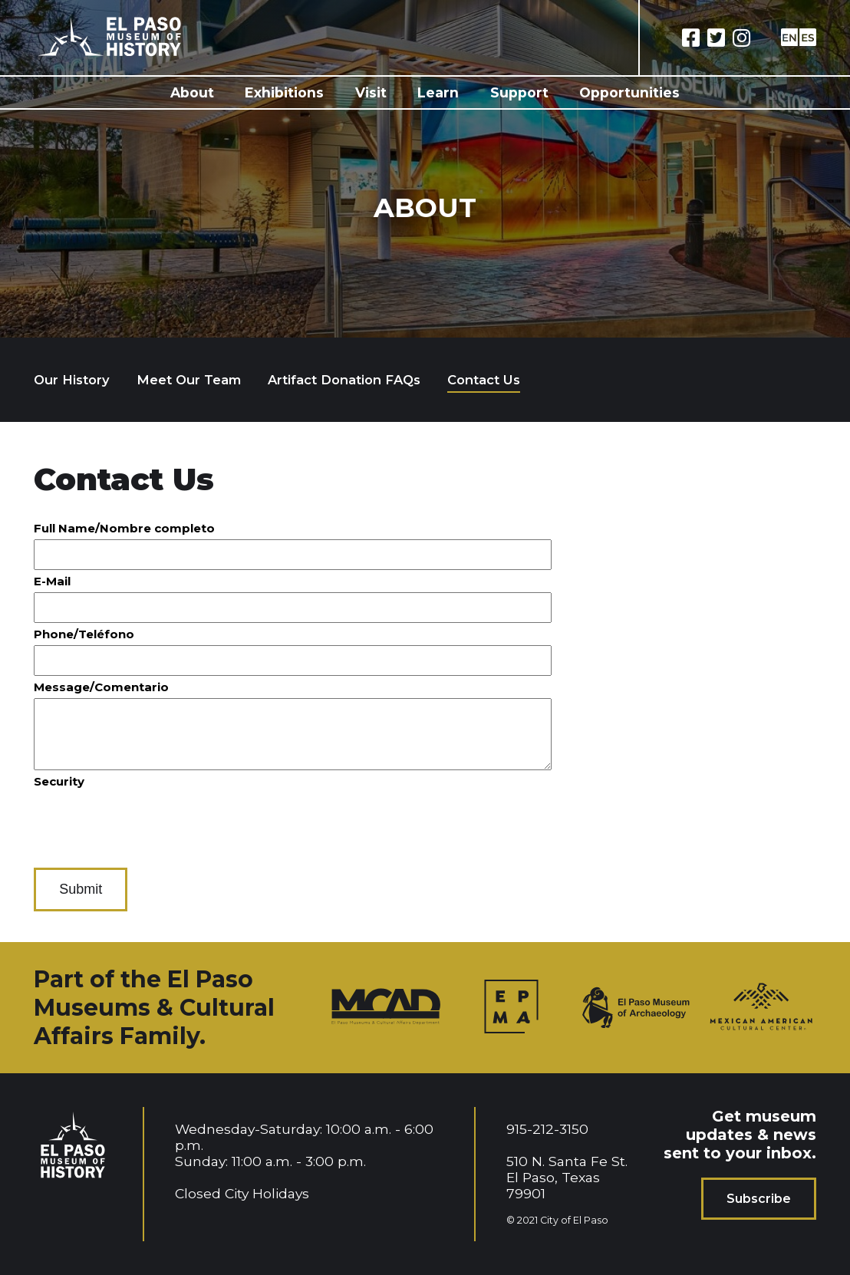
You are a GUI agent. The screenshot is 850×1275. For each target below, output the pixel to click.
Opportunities (629, 92)
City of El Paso (574, 1220)
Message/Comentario (101, 687)
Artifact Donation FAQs (344, 379)
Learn (438, 92)
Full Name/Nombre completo (124, 528)
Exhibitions (284, 92)
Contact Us (483, 379)
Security (59, 781)
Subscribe (758, 1198)
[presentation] (150, 822)
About (192, 92)
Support (519, 92)
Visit (371, 92)
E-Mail (52, 581)
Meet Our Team (189, 379)
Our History (72, 379)
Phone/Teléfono (84, 634)
